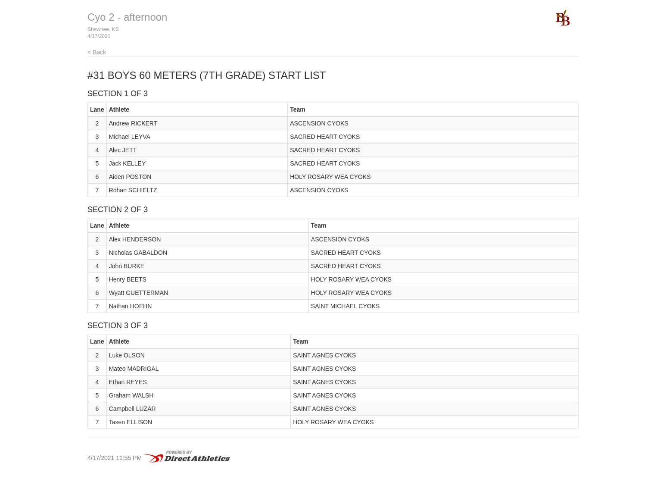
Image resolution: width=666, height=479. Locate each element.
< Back (96, 52)
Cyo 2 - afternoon (127, 17)
